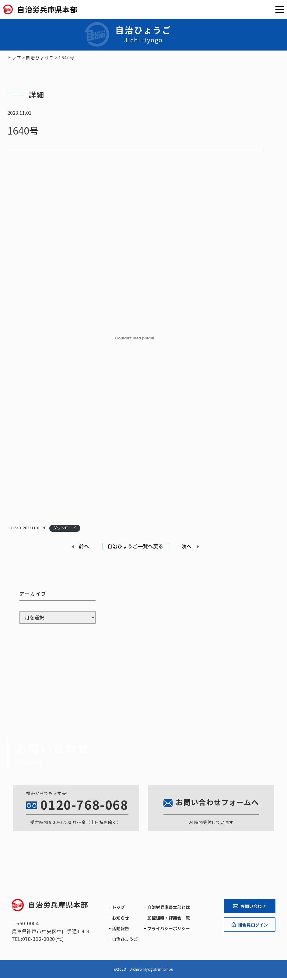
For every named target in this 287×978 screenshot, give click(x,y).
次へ (187, 546)
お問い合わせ (249, 906)
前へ (84, 546)
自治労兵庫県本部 (50, 904)
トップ (118, 907)
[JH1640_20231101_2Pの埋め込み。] (135, 338)
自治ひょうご (125, 939)
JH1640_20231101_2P (27, 528)
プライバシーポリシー (168, 928)
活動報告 (120, 928)
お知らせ (120, 918)
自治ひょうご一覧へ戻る (135, 546)
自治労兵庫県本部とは (168, 907)
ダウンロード (65, 528)
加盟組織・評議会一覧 (168, 918)
